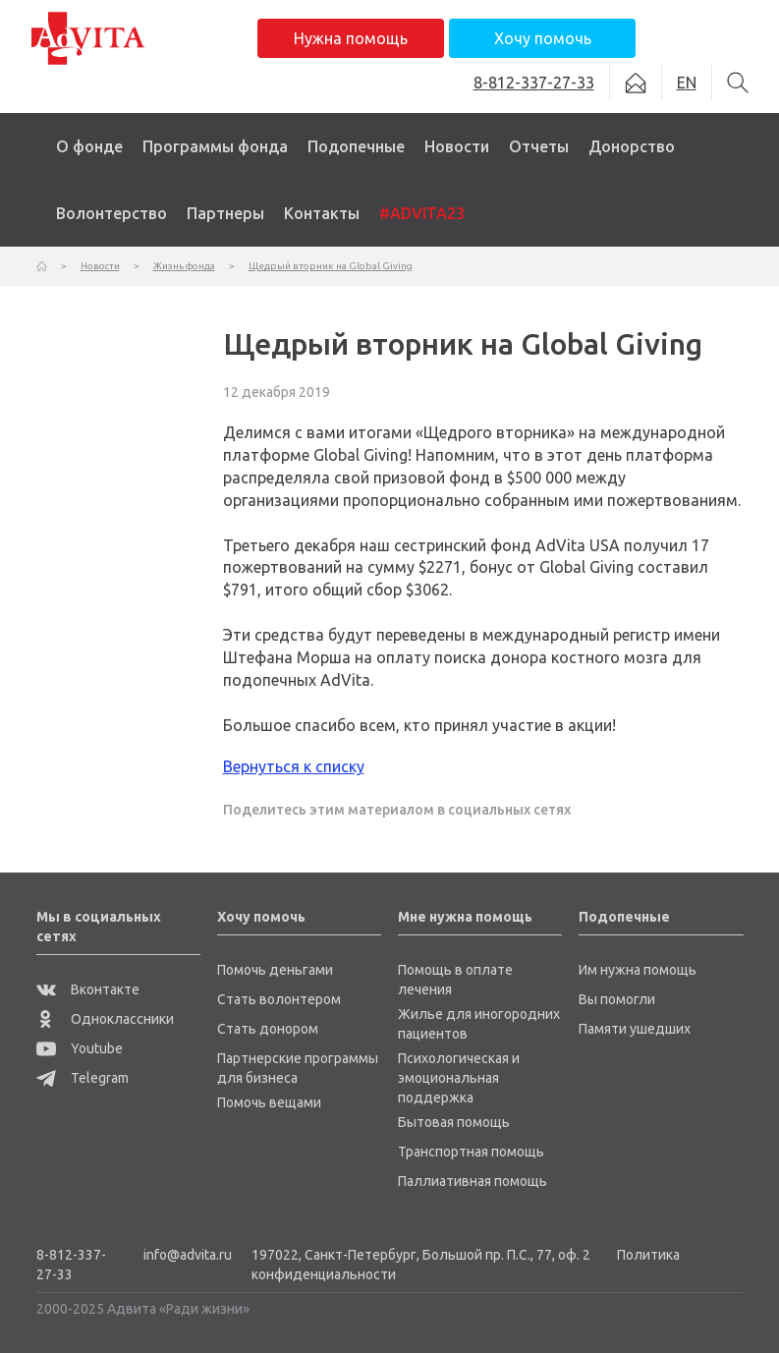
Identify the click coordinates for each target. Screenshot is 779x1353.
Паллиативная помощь (472, 1181)
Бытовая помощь (454, 1122)
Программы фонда (215, 146)
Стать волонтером (279, 999)
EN (686, 82)
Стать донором (267, 1029)
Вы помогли (617, 999)
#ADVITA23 (422, 213)
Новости (456, 146)
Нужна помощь (351, 38)
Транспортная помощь (471, 1151)
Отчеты (539, 146)
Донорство (631, 146)
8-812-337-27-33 (71, 1264)
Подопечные (356, 146)
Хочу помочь (542, 38)
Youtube (79, 1048)
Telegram (82, 1078)
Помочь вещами (269, 1102)
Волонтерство (111, 213)
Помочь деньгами (275, 970)
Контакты (322, 213)
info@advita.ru (187, 1255)
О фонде (89, 146)
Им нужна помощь (637, 970)
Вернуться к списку (293, 766)
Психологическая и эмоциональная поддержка (459, 1077)
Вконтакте (87, 989)
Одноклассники (105, 1019)
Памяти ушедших (635, 1029)
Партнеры (225, 213)
